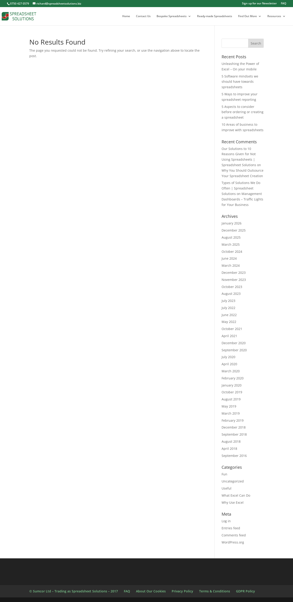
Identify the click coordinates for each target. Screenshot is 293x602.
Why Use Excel (233, 502)
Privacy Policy (182, 591)
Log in (226, 521)
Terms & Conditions (214, 591)
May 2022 (229, 322)
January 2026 (231, 223)
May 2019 (229, 406)
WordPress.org (233, 542)
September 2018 (234, 434)
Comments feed (234, 535)
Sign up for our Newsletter (259, 3)
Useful (226, 488)
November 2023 (234, 279)
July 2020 (228, 357)
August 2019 (231, 399)
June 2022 (229, 315)
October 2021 (232, 329)
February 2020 (233, 378)
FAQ (283, 3)
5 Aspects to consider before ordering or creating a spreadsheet (242, 112)
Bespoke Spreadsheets (172, 16)
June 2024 (229, 258)
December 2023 (234, 272)
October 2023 (232, 287)
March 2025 (231, 244)
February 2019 (233, 420)
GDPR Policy (245, 591)
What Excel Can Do (236, 495)
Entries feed (231, 528)
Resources (274, 16)
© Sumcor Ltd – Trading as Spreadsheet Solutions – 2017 (73, 591)
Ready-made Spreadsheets (214, 16)
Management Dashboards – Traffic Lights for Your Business (242, 199)
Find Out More (247, 16)
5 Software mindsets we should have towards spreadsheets (240, 81)
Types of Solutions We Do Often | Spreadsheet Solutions (241, 188)
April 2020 (229, 364)
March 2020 (231, 371)
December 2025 (234, 230)
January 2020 (231, 385)
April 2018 (229, 448)
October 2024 (232, 251)
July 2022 (228, 308)
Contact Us (143, 16)
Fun (224, 474)
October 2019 (232, 392)
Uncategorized (233, 481)
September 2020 (234, 350)
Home (126, 16)
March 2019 (231, 413)
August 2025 (231, 237)
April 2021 (229, 336)
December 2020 (234, 343)
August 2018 (231, 441)
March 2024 (231, 265)
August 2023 (231, 293)
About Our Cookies (151, 591)
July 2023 (228, 300)
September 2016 (234, 455)
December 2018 (234, 427)
